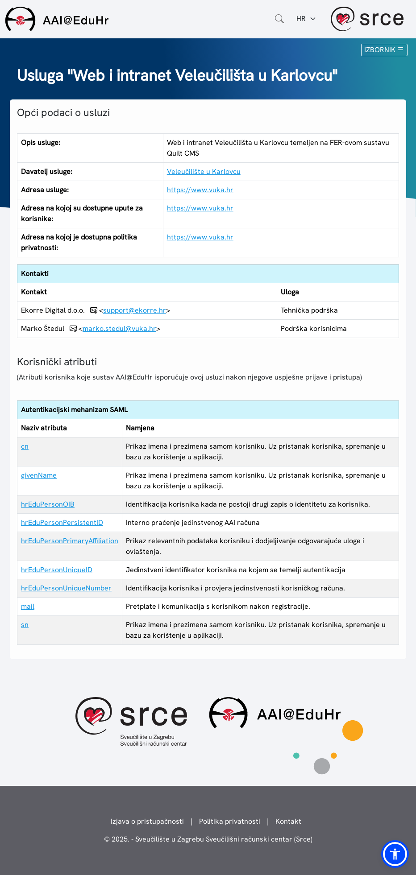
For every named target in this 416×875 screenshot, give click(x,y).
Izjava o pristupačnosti (147, 821)
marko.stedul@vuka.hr (119, 328)
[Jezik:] (306, 19)
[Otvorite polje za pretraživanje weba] (279, 19)
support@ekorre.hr (134, 310)
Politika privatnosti (229, 821)
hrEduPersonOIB (48, 504)
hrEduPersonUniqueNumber (66, 588)
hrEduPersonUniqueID (56, 569)
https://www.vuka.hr (200, 189)
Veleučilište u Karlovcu (204, 171)
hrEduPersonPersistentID (62, 522)
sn (25, 624)
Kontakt (288, 821)
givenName (39, 475)
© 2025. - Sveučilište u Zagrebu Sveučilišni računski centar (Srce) (208, 839)
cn (25, 446)
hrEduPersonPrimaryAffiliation (69, 540)
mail (27, 606)
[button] (395, 854)
